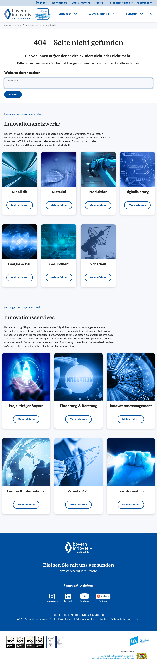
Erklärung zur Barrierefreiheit (92, 619)
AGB (20, 619)
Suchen (13, 94)
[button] (82, 14)
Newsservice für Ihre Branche (78, 571)
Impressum (134, 619)
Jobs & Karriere (81, 2)
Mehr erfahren (19, 205)
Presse (99, 2)
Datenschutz (118, 619)
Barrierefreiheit (119, 2)
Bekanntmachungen (36, 619)
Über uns (41, 2)
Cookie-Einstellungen (61, 619)
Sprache (143, 2)
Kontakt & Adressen (93, 614)
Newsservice (59, 2)
